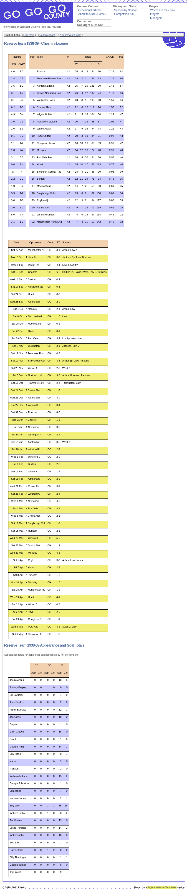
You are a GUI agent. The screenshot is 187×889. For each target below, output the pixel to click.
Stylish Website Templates (161, 887)
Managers (156, 18)
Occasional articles (89, 10)
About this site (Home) (92, 14)
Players (154, 14)
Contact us (84, 21)
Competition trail (124, 14)
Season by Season (125, 10)
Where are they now (162, 10)
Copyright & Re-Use (90, 25)
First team (29, 35)
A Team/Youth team (70, 35)
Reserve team (47, 35)
